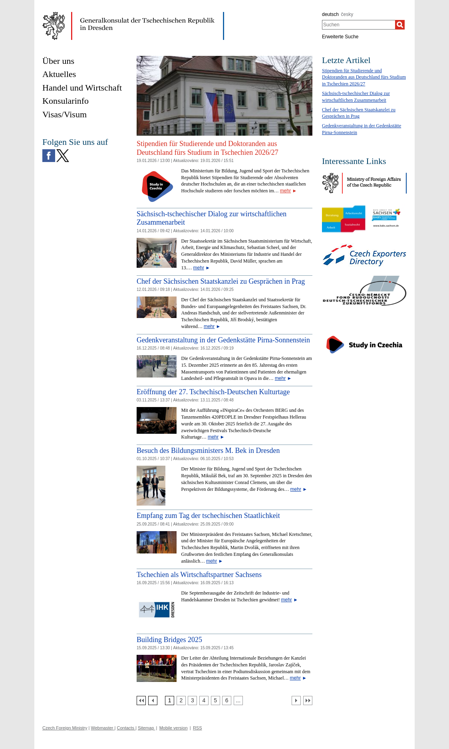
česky (347, 14)
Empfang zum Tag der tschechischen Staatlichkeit (208, 516)
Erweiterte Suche (340, 36)
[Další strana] (296, 700)
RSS (197, 727)
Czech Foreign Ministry (64, 727)
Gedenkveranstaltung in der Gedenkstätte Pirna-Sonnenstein (223, 340)
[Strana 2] (181, 700)
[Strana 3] (192, 700)
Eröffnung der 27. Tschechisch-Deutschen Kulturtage (213, 392)
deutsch (330, 14)
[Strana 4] (204, 700)
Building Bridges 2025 (169, 640)
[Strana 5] (215, 700)
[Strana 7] (238, 700)
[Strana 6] (226, 700)
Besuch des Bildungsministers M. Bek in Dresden (208, 451)
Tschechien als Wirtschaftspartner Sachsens (199, 575)
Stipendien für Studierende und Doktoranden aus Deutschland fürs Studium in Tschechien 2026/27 (207, 148)
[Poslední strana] (307, 700)
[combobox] (358, 25)
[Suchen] (400, 25)
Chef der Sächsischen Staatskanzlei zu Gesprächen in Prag (221, 281)
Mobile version (173, 727)
